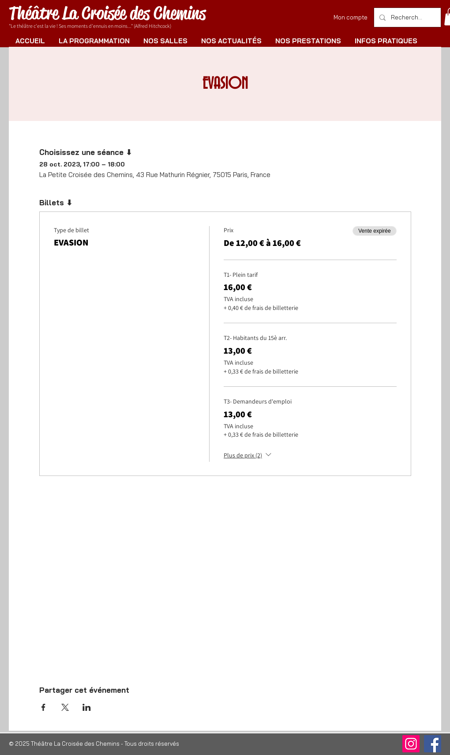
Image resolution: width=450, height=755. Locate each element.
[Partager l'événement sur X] (65, 707)
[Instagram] (411, 743)
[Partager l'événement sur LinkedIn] (86, 707)
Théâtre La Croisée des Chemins (107, 13)
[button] (94, 41)
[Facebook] (432, 743)
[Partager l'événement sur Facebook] (43, 707)
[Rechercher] (406, 17)
